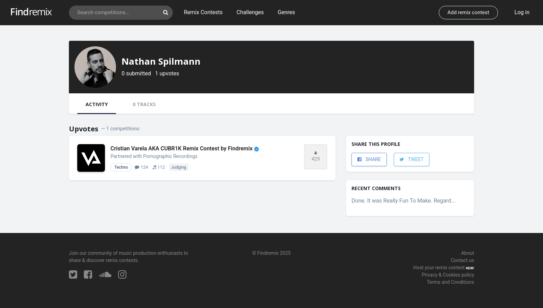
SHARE (369, 159)
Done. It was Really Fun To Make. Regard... (403, 200)
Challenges (250, 12)
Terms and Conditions (450, 282)
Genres (286, 12)
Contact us (462, 260)
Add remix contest (468, 12)
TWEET (412, 159)
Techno (121, 167)
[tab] (96, 105)
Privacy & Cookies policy (448, 275)
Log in (522, 12)
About (467, 253)
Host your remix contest (439, 267)
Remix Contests (203, 12)
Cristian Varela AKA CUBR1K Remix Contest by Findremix (184, 148)
